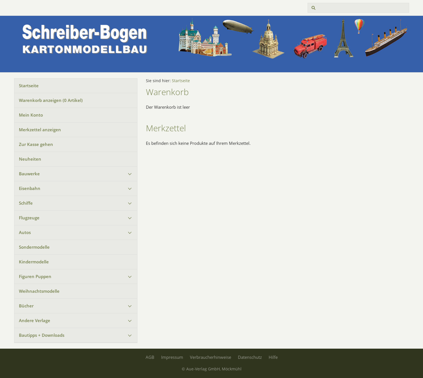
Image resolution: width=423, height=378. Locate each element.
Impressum (172, 357)
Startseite (29, 85)
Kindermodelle (34, 262)
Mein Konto (31, 115)
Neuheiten (30, 159)
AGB (150, 357)
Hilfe (273, 357)
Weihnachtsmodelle (39, 291)
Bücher (26, 306)
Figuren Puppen (35, 276)
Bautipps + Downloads (41, 335)
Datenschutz (250, 357)
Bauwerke (29, 173)
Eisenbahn (29, 188)
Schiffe (26, 203)
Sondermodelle (34, 247)
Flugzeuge (29, 217)
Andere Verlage (34, 320)
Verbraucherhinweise (210, 357)
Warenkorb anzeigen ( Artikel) (51, 100)
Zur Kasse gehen (36, 144)
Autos (25, 232)
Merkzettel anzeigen (40, 129)
